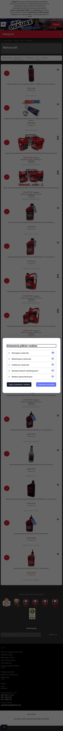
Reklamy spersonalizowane (22, 377)
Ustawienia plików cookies (22, 345)
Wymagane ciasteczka (20, 353)
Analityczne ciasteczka (20, 365)
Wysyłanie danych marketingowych (25, 371)
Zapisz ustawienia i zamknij (19, 385)
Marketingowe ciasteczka (21, 359)
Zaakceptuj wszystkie (46, 385)
